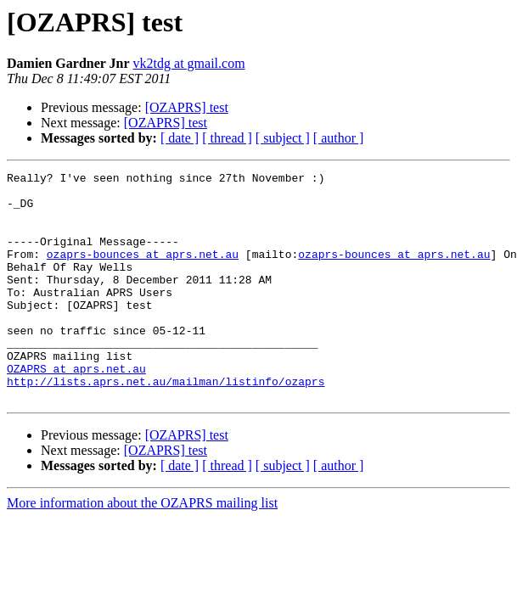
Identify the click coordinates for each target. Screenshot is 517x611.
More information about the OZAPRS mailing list (142, 548)
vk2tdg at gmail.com (189, 63)
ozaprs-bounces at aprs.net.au (143, 271)
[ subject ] (283, 138)
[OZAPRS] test (186, 107)
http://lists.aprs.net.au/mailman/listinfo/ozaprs (165, 424)
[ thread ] (227, 138)
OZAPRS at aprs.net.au (76, 409)
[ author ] (338, 138)
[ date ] (179, 138)
